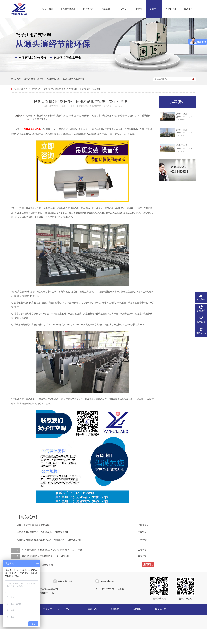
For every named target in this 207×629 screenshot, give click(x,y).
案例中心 (92, 609)
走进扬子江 (171, 9)
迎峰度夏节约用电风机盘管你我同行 (34, 525)
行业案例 (137, 9)
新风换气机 (88, 9)
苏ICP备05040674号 (105, 589)
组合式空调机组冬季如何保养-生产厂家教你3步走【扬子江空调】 (53, 550)
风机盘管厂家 (53, 79)
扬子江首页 (47, 9)
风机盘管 (105, 9)
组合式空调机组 (68, 9)
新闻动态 (36, 89)
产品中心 (121, 9)
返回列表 (148, 564)
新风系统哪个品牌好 (34, 79)
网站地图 (137, 609)
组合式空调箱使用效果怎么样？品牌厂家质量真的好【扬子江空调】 (49, 540)
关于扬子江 (46, 609)
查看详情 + (143, 550)
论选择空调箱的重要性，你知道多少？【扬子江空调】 (43, 532)
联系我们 (188, 9)
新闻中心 (154, 9)
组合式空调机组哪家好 (73, 79)
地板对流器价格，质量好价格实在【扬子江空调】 (46, 556)
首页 (25, 89)
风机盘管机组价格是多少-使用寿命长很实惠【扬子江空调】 (72, 89)
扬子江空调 (47, 565)
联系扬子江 (160, 609)
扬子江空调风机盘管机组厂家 (89, 106)
